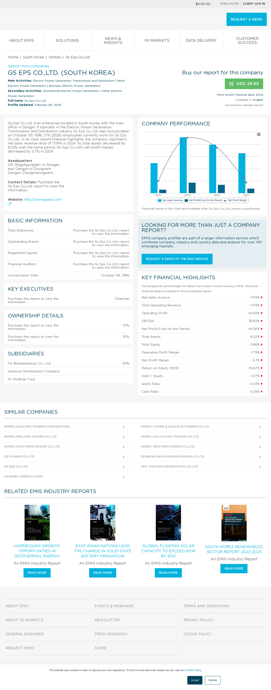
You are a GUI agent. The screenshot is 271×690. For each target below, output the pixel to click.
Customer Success (247, 41)
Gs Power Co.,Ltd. (19, 456)
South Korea (33, 57)
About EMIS (21, 41)
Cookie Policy (197, 634)
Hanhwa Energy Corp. (23, 476)
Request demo (20, 648)
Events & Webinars (114, 606)
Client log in (254, 3)
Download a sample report (244, 105)
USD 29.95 (244, 84)
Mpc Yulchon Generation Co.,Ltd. (169, 466)
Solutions (67, 41)
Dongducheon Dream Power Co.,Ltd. (173, 456)
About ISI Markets (24, 620)
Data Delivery (201, 41)
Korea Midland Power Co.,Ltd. (30, 436)
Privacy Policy (198, 620)
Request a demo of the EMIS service (177, 259)
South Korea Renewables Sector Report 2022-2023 (234, 549)
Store (101, 648)
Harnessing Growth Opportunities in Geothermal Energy (37, 551)
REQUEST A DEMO (247, 19)
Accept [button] (195, 680)
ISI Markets (157, 41)
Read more (37, 572)
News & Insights (112, 41)
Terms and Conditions (206, 606)
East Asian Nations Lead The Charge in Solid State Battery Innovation (102, 551)
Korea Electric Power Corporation (36, 426)
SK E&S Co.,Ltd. (16, 466)
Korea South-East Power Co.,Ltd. (170, 436)
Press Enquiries (111, 634)
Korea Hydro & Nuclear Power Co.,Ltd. (175, 426)
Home (13, 57)
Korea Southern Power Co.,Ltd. (32, 446)
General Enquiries (25, 634)
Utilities (54, 57)
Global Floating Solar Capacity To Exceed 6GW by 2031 (168, 551)
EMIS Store (226, 4)
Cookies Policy (192, 670)
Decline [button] (213, 680)
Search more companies (28, 66)
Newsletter (107, 620)
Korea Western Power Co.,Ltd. (168, 446)
